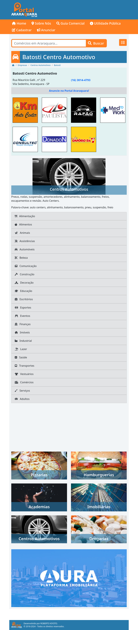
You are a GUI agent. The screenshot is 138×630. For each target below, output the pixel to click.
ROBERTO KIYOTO (48, 623)
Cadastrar (22, 30)
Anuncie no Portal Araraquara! (69, 91)
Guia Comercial (70, 23)
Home (19, 23)
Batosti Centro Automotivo (35, 73)
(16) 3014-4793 (80, 80)
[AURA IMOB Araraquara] (69, 578)
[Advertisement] (84, 9)
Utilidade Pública (105, 23)
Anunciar (46, 30)
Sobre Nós (41, 23)
